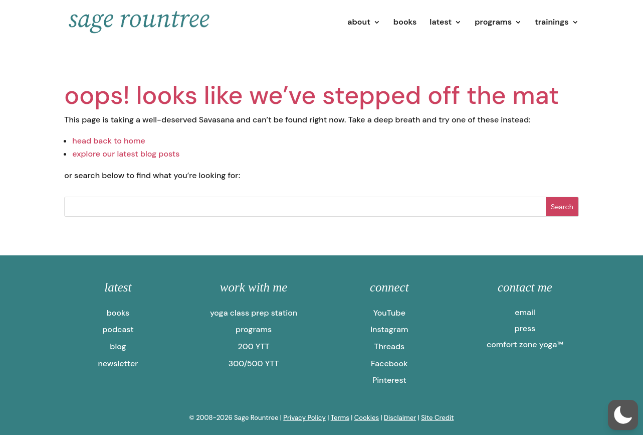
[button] (623, 415)
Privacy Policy (304, 417)
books (405, 23)
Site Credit (437, 417)
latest (441, 23)
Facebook (389, 363)
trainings (552, 23)
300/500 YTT (254, 363)
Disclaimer (400, 417)
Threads (389, 346)
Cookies (366, 417)
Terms (340, 417)
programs (493, 23)
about (358, 23)
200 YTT (254, 346)
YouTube (389, 313)
